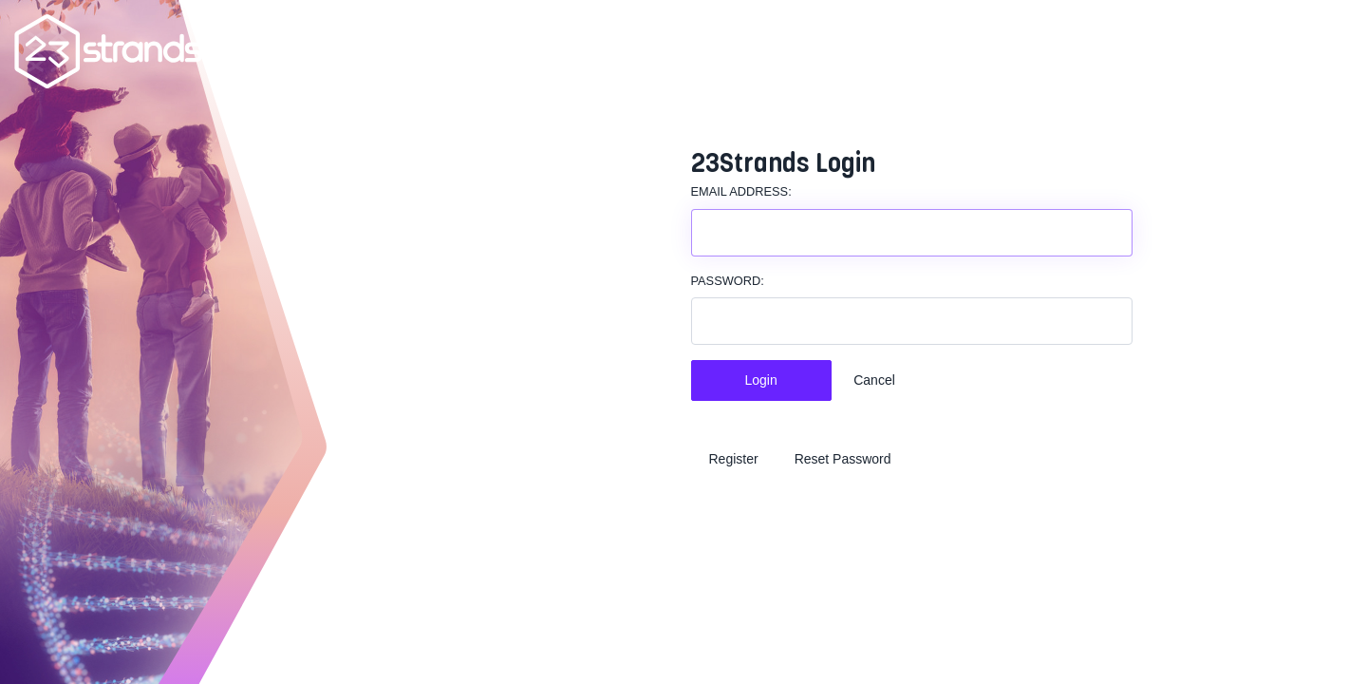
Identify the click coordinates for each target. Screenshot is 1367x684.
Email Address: (741, 191)
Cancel (874, 380)
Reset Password (843, 458)
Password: (727, 281)
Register (733, 458)
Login (761, 380)
